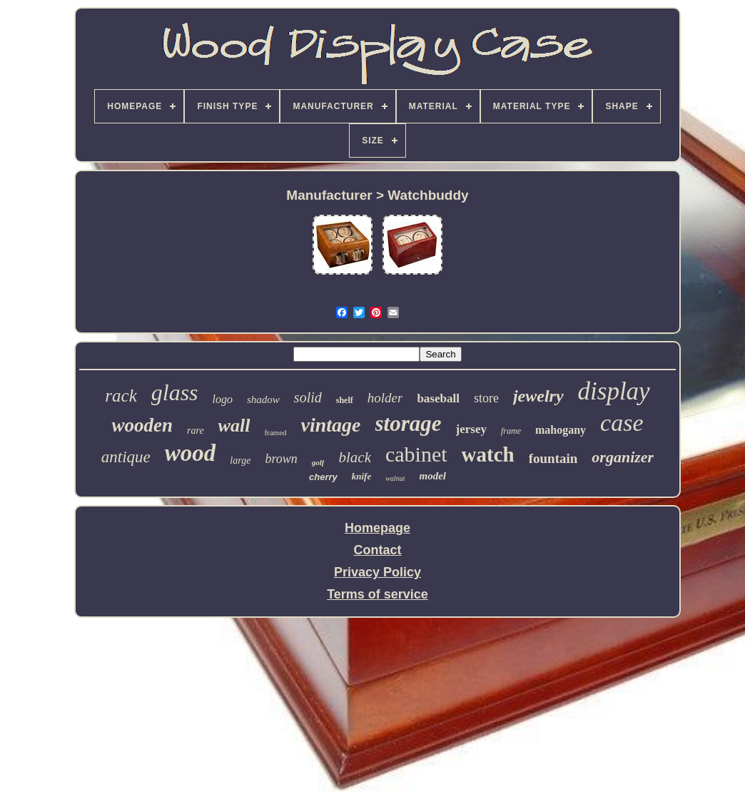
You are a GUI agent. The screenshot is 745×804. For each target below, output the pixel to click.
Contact (378, 550)
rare (195, 430)
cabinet (416, 454)
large (240, 460)
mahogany (560, 430)
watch (488, 454)
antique (126, 457)
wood (190, 453)
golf (318, 462)
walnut (395, 478)
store (486, 398)
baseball (438, 398)
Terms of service (377, 594)
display (614, 391)
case (621, 422)
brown (281, 459)
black (354, 457)
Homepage (377, 528)
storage (408, 423)
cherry (323, 477)
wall (234, 425)
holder (385, 397)
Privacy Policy (377, 572)
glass (174, 392)
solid (308, 397)
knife (361, 476)
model (432, 476)
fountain (553, 458)
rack (120, 395)
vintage (331, 425)
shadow (263, 399)
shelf (344, 400)
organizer (623, 457)
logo (223, 399)
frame (511, 431)
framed (275, 432)
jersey (471, 429)
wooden (142, 425)
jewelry (538, 396)
